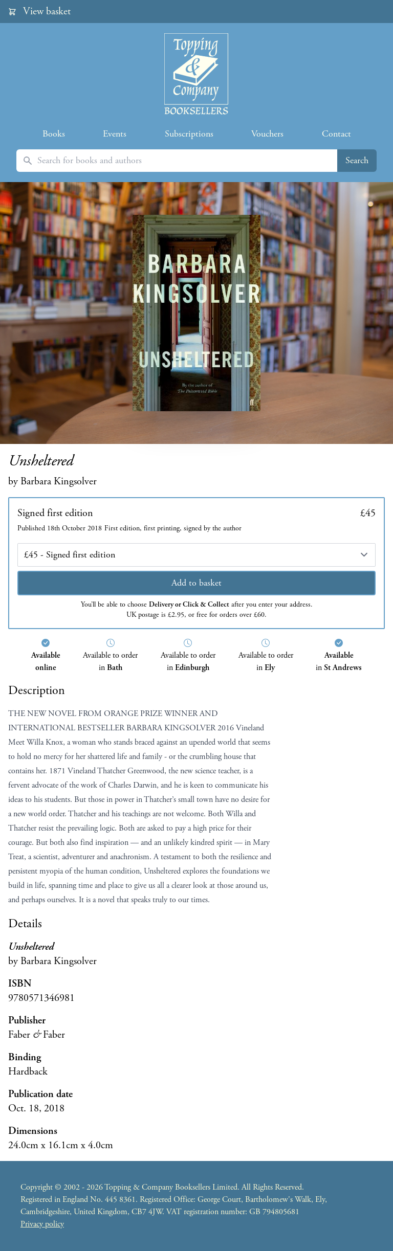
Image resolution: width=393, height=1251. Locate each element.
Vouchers (267, 134)
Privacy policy (42, 1224)
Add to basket (196, 583)
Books (53, 134)
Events (114, 134)
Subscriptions (189, 134)
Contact (336, 134)
